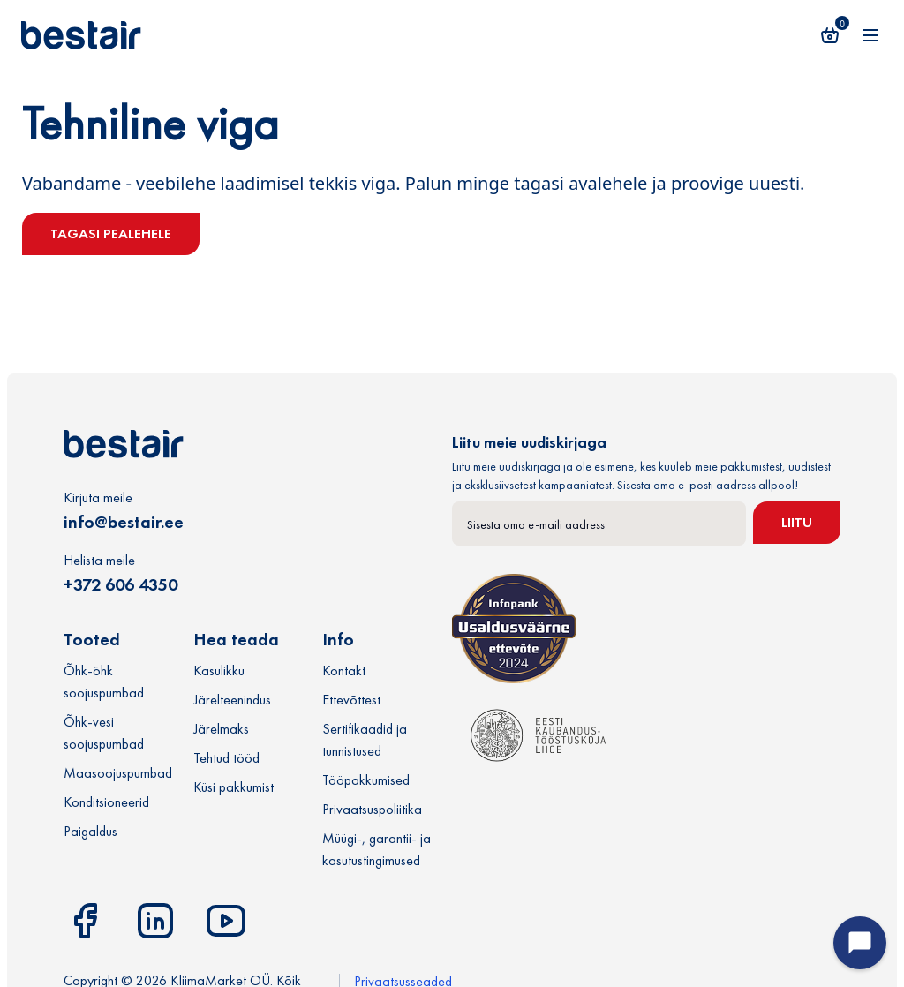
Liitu (796, 522)
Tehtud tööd (226, 758)
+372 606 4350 (120, 584)
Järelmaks (221, 729)
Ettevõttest (351, 699)
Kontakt (343, 670)
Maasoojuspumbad (118, 773)
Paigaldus (90, 831)
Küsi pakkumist (233, 787)
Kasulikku (219, 670)
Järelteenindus (232, 699)
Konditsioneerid (106, 802)
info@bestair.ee (124, 521)
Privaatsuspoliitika (372, 809)
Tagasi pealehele (110, 233)
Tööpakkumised (366, 780)
